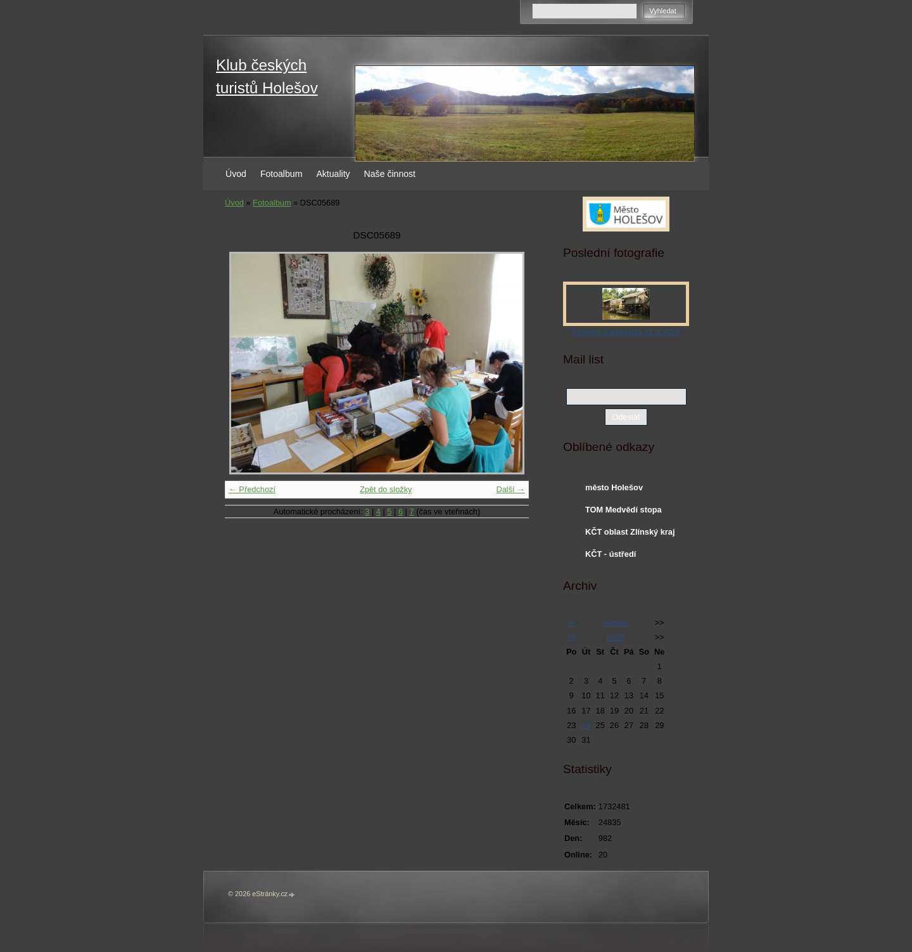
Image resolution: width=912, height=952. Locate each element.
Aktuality (333, 174)
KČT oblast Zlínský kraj (630, 532)
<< (571, 622)
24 (585, 725)
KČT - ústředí (610, 554)
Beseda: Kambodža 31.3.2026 (625, 332)
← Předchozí (252, 489)
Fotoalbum (281, 174)
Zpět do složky (386, 489)
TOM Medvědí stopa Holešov (623, 512)
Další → (510, 489)
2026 (615, 637)
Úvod (235, 174)
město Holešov (614, 487)
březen (615, 622)
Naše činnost (389, 174)
